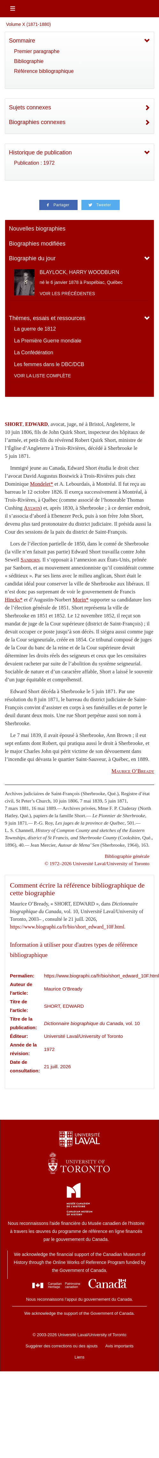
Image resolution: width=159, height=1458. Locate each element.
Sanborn (30, 560)
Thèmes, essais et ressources (47, 318)
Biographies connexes (37, 122)
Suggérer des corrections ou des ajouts (62, 1346)
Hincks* (14, 600)
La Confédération (33, 352)
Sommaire (22, 40)
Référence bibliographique (44, 71)
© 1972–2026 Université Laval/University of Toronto (97, 863)
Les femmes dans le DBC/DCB (49, 364)
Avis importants (119, 1346)
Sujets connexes (30, 107)
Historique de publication (40, 152)
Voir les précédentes (67, 293)
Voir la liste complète (42, 375)
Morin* (80, 600)
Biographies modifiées (37, 243)
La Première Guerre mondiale (47, 340)
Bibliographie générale (127, 856)
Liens (79, 1357)
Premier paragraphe (36, 51)
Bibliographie (29, 61)
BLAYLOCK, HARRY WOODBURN (79, 272)
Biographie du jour (32, 258)
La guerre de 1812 (35, 329)
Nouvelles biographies (37, 228)
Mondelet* (41, 484)
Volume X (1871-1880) (28, 24)
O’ (132, 771)
